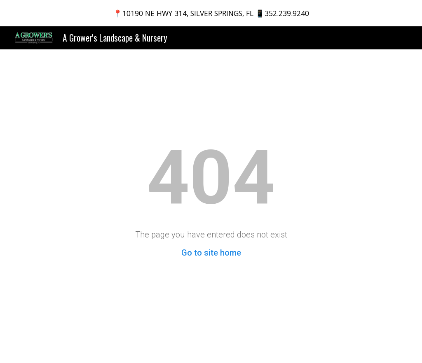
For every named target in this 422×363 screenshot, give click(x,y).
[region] (211, 13)
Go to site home (211, 253)
